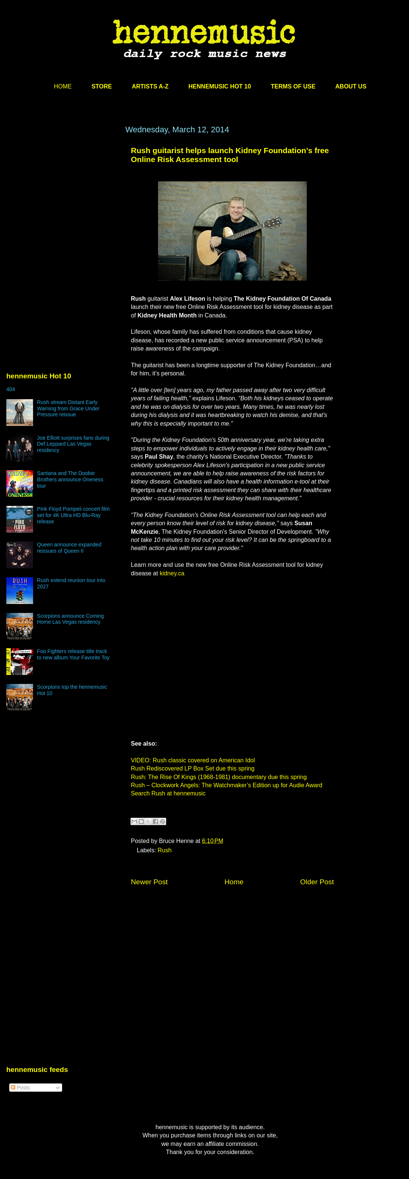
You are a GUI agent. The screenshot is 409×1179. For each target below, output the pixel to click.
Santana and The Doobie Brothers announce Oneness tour (70, 479)
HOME (63, 86)
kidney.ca (172, 573)
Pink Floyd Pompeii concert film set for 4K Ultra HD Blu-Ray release (73, 515)
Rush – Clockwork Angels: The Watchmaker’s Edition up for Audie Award (226, 785)
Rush (164, 850)
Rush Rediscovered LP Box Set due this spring (192, 768)
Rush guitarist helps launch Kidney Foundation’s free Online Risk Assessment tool (230, 155)
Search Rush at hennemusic (168, 793)
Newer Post (149, 882)
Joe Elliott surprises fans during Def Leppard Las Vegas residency (73, 444)
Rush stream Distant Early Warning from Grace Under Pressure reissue (68, 408)
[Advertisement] (62, 195)
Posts (20, 1088)
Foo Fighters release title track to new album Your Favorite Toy (73, 654)
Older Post (317, 882)
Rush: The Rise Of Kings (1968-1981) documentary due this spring (219, 777)
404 (10, 389)
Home (234, 882)
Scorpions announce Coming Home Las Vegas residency (70, 619)
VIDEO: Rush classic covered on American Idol (193, 760)
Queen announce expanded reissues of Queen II (69, 548)
